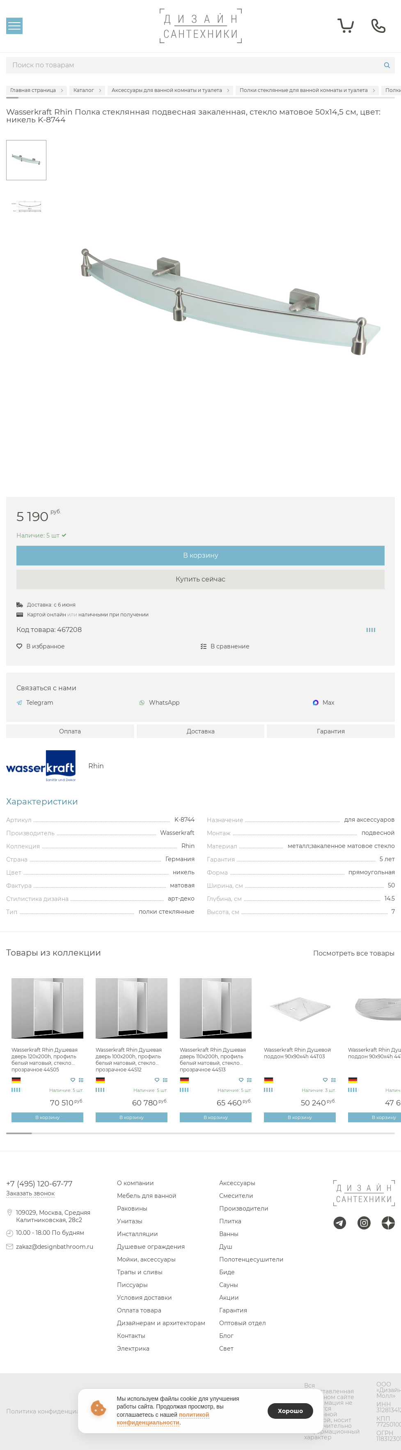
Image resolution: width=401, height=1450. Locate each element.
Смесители (236, 1196)
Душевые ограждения (151, 1246)
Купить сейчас (200, 579)
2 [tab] (45, 1139)
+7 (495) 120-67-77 (39, 1184)
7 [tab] (175, 1139)
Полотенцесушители (251, 1259)
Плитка (230, 1221)
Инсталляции (137, 1234)
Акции (229, 1297)
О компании (135, 1183)
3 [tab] (71, 1139)
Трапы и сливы (140, 1272)
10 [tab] (252, 1139)
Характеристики (42, 801)
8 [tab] (200, 1139)
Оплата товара (139, 1310)
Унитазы (129, 1221)
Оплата (70, 731)
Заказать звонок (30, 1193)
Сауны (228, 1285)
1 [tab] (19, 1133)
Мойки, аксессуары (146, 1259)
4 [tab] (97, 1139)
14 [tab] (356, 1139)
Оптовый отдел (242, 1323)
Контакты (131, 1336)
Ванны (228, 1234)
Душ (225, 1246)
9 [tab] (226, 1139)
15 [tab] (382, 1139)
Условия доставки (144, 1297)
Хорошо (290, 1411)
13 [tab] (330, 1139)
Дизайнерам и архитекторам (161, 1323)
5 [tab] (123, 1139)
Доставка (201, 731)
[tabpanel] (48, 1047)
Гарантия (331, 731)
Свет (226, 1348)
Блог (226, 1336)
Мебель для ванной (146, 1196)
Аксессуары (237, 1183)
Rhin (96, 766)
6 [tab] (149, 1139)
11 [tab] (278, 1139)
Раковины (132, 1208)
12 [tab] (304, 1139)
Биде (227, 1272)
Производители (243, 1208)
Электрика (133, 1348)
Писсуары (132, 1285)
